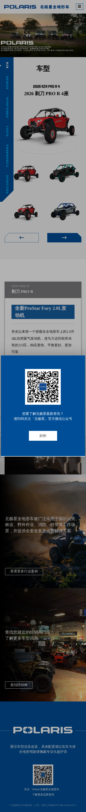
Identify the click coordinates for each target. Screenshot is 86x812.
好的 (42, 436)
